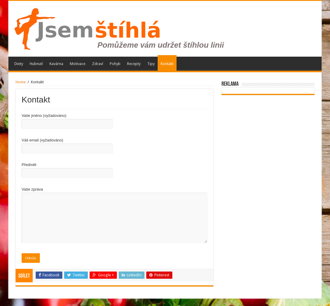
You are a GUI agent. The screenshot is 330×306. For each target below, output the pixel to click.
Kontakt (167, 63)
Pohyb (115, 63)
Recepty (134, 63)
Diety (18, 63)
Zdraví (97, 63)
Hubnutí (36, 63)
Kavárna (56, 63)
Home (21, 82)
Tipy (151, 63)
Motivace (77, 63)
